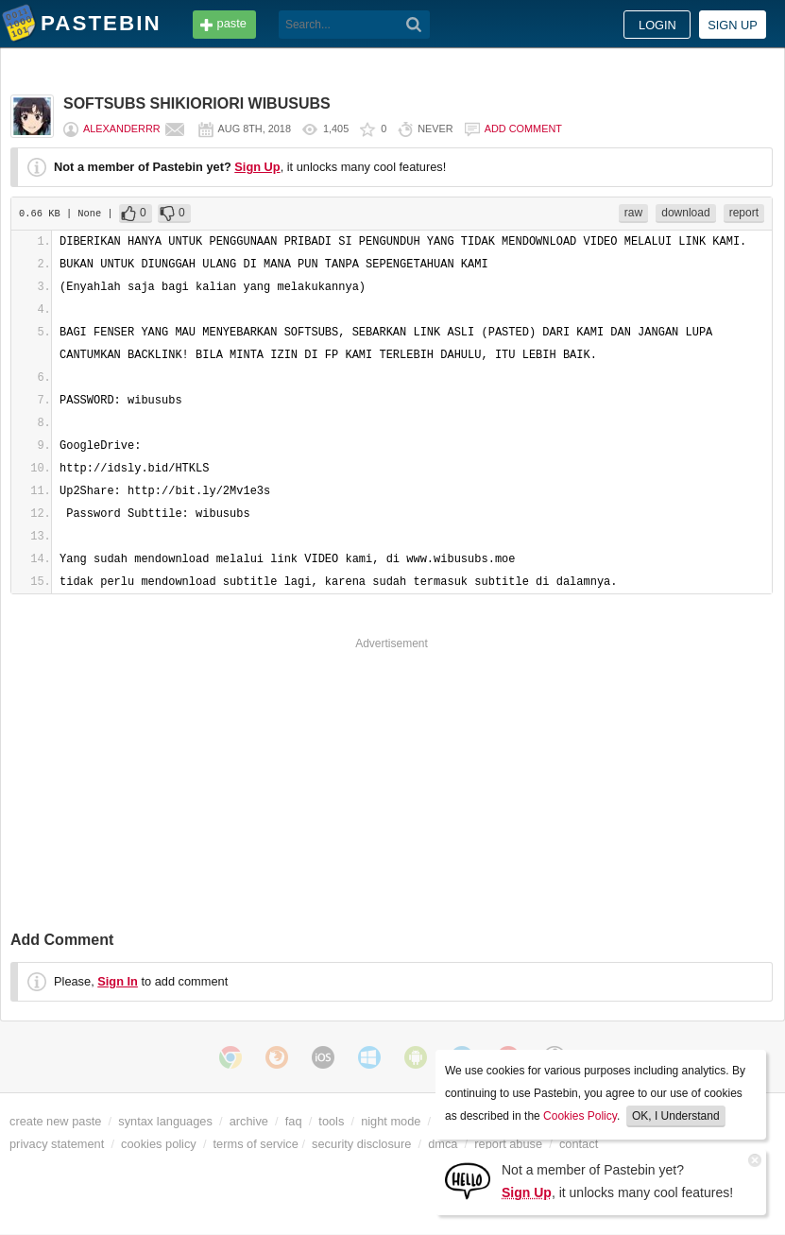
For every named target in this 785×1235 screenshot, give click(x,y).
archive (249, 1121)
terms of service (256, 1144)
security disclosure (361, 1144)
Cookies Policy (580, 1116)
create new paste (55, 1121)
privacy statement (56, 1144)
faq (293, 1121)
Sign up (733, 25)
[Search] (414, 24)
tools (331, 1121)
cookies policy (158, 1144)
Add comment (523, 128)
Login (657, 25)
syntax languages (165, 1121)
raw (633, 212)
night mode (390, 1121)
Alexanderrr (122, 128)
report (744, 212)
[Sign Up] (467, 1180)
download (685, 212)
